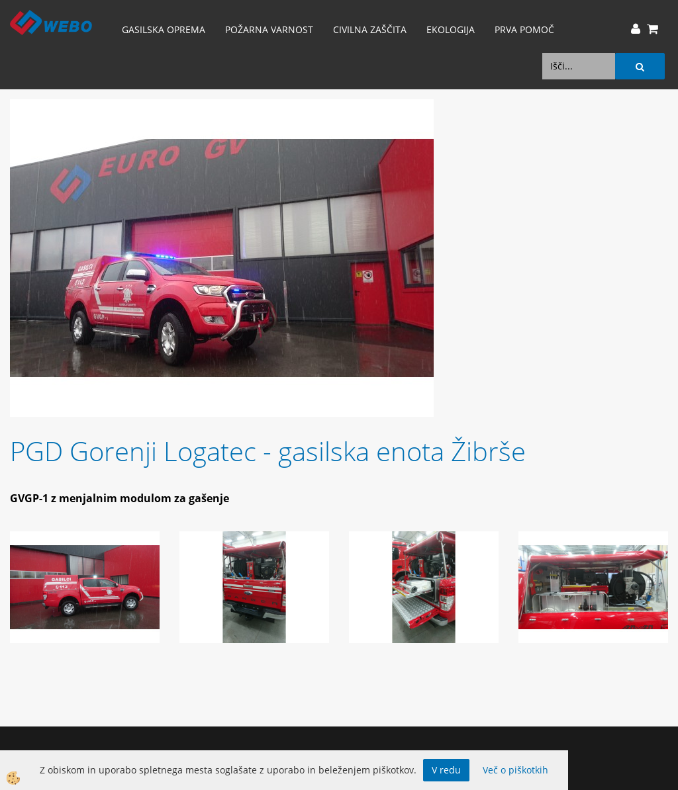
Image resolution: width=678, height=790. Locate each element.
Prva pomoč (524, 29)
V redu (446, 770)
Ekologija (450, 29)
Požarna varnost (269, 29)
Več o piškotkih (515, 770)
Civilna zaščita (370, 29)
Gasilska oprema (163, 29)
